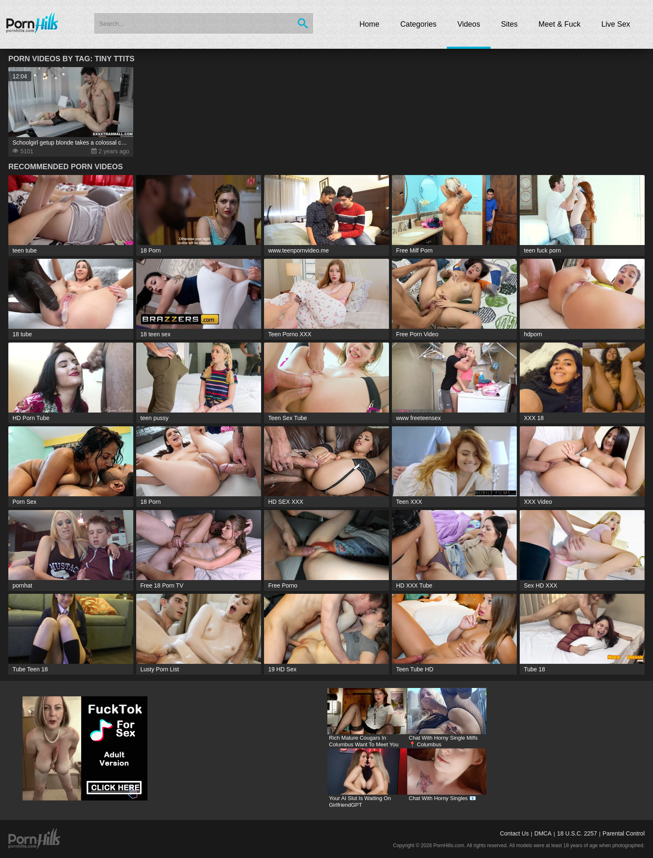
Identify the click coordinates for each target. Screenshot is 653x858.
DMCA (542, 833)
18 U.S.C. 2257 (577, 833)
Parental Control (624, 833)
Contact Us (514, 833)
